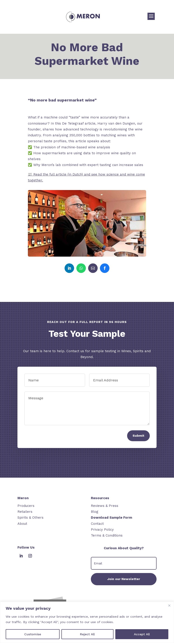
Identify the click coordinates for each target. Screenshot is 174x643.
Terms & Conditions (107, 535)
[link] (69, 268)
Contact (97, 524)
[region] (87, 622)
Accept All (142, 634)
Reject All (87, 634)
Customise (32, 634)
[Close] (169, 605)
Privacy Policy (102, 529)
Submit (138, 435)
